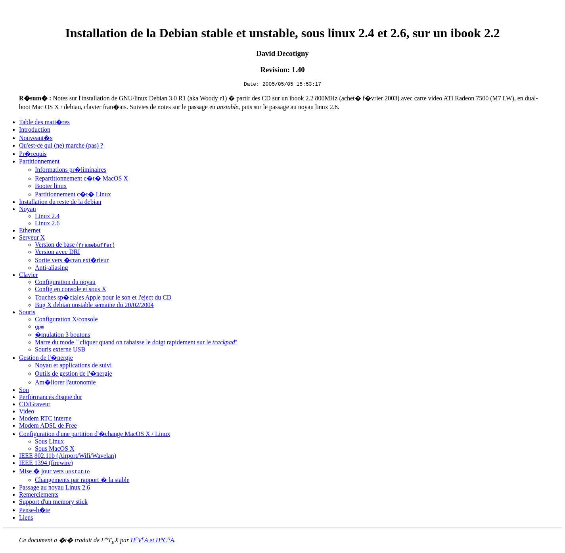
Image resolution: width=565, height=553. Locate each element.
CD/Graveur (34, 405)
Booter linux (51, 187)
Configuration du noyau (65, 283)
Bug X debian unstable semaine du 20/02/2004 (94, 306)
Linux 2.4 (47, 217)
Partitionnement (39, 162)
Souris (27, 313)
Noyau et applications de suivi (73, 366)
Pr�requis (32, 155)
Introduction (34, 130)
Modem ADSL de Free (48, 426)
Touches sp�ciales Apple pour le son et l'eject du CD (103, 298)
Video (26, 412)
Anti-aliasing (51, 268)
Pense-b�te (34, 511)
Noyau (27, 210)
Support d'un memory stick (53, 502)
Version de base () (75, 245)
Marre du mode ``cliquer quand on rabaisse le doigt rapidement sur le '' (136, 343)
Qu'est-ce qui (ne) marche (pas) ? (61, 146)
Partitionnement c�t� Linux (73, 195)
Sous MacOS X (55, 449)
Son (24, 391)
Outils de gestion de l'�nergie (73, 374)
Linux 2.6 (47, 224)
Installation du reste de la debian (60, 203)
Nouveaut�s (35, 139)
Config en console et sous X (70, 290)
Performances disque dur (50, 398)
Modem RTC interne (45, 419)
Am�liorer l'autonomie (65, 383)
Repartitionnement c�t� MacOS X (81, 179)
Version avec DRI (57, 253)
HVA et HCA (152, 541)
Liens (26, 518)
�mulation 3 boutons (62, 335)
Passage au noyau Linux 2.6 (54, 488)
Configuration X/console (66, 320)
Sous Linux (49, 442)
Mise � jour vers (54, 472)
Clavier (28, 276)
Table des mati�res (44, 123)
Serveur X (32, 238)
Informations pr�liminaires (70, 170)
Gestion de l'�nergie (46, 358)
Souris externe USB (60, 350)
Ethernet (29, 231)
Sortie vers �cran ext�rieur (72, 261)
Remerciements (39, 495)
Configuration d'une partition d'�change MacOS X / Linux (94, 435)
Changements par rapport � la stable (82, 481)
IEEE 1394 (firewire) (46, 464)
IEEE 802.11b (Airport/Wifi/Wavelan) (67, 456)
